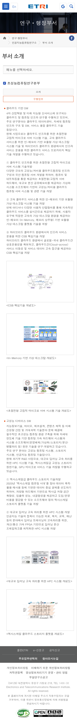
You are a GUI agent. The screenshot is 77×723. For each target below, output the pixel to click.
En (14, 6)
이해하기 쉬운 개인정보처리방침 (50, 668)
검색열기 (71, 6)
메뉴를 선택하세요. (19, 69)
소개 (38, 91)
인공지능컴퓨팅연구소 (24, 42)
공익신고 (54, 650)
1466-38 (64, 683)
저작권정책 (16, 672)
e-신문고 (38, 650)
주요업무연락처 (28, 658)
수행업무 (38, 99)
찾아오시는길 (50, 658)
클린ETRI (22, 650)
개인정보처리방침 (17, 668)
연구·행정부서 (20, 38)
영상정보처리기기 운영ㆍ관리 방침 (47, 672)
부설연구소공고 (38, 677)
